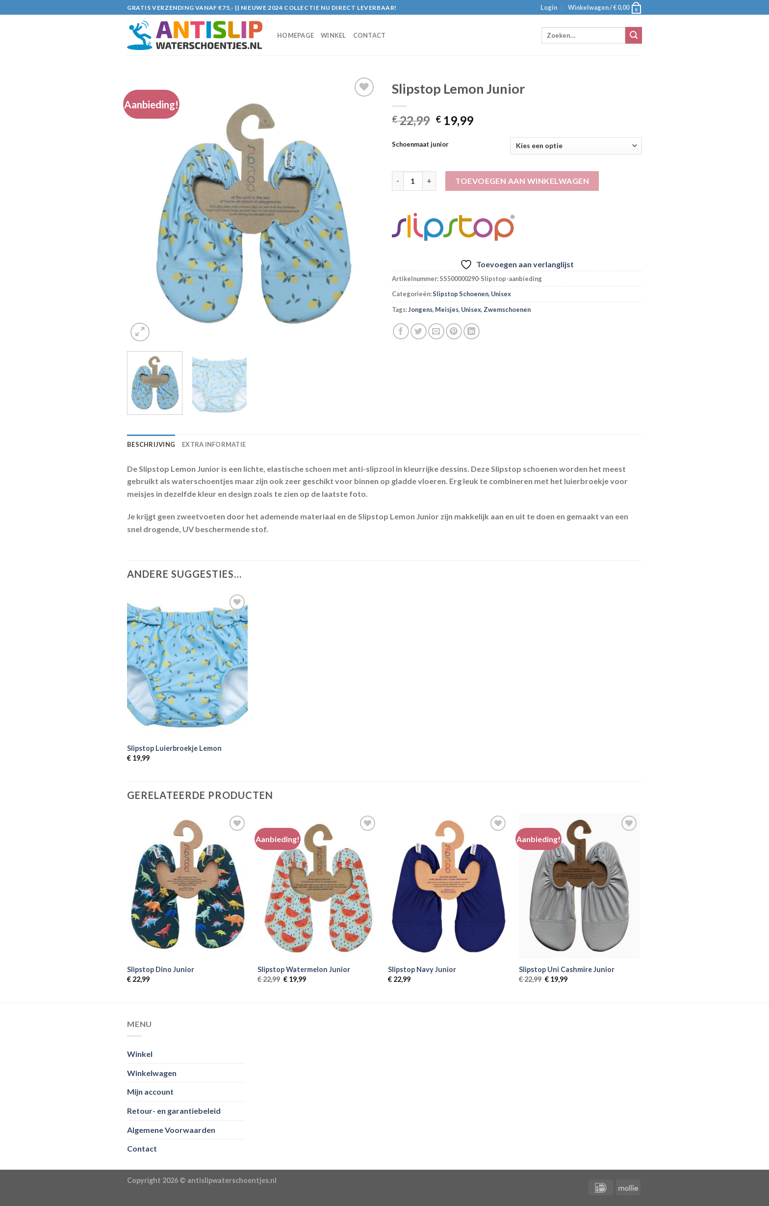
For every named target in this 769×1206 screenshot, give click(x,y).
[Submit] (633, 35)
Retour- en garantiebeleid (174, 1110)
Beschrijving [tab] (151, 444)
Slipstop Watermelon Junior (303, 969)
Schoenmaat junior (420, 144)
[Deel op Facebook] (401, 331)
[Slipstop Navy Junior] (448, 885)
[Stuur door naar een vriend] (436, 331)
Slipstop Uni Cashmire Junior (567, 969)
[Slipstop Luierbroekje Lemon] (187, 664)
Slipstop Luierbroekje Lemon (174, 748)
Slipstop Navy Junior (422, 969)
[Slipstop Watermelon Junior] (318, 885)
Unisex (501, 294)
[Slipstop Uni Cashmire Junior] (579, 885)
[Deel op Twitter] (418, 331)
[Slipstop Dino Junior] (187, 885)
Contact (369, 35)
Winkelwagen (152, 1073)
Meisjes (447, 309)
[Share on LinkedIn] (471, 331)
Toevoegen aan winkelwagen (522, 180)
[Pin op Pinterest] (454, 331)
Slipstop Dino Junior (160, 969)
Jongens (420, 309)
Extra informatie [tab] (214, 444)
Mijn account (150, 1091)
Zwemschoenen (507, 309)
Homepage (295, 35)
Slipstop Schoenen (460, 294)
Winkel (333, 35)
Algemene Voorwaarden (171, 1129)
